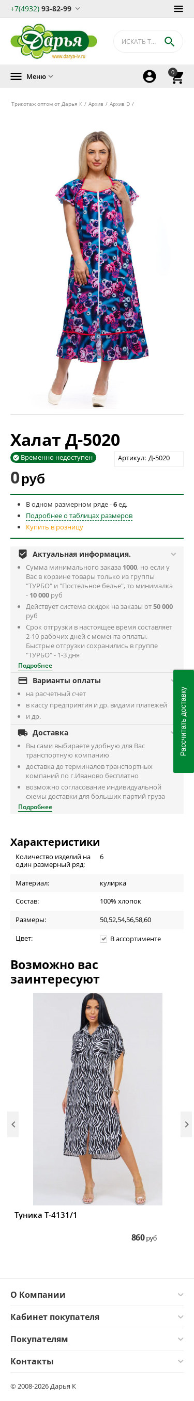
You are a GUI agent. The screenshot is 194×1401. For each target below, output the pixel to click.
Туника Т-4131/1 (46, 1214)
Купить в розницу (54, 527)
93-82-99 (40, 8)
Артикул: (132, 457)
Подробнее (35, 665)
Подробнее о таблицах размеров (79, 515)
